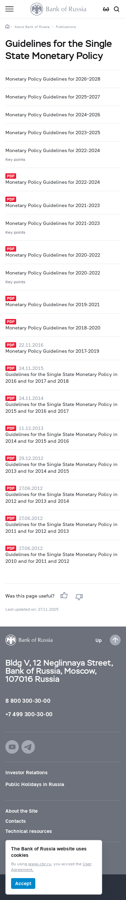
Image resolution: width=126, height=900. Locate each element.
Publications (66, 27)
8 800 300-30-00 (27, 700)
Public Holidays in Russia (34, 784)
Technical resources (28, 831)
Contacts (15, 821)
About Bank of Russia (32, 27)
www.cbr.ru (39, 864)
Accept (23, 883)
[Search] (117, 9)
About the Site (21, 811)
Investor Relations (26, 772)
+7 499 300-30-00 (28, 714)
